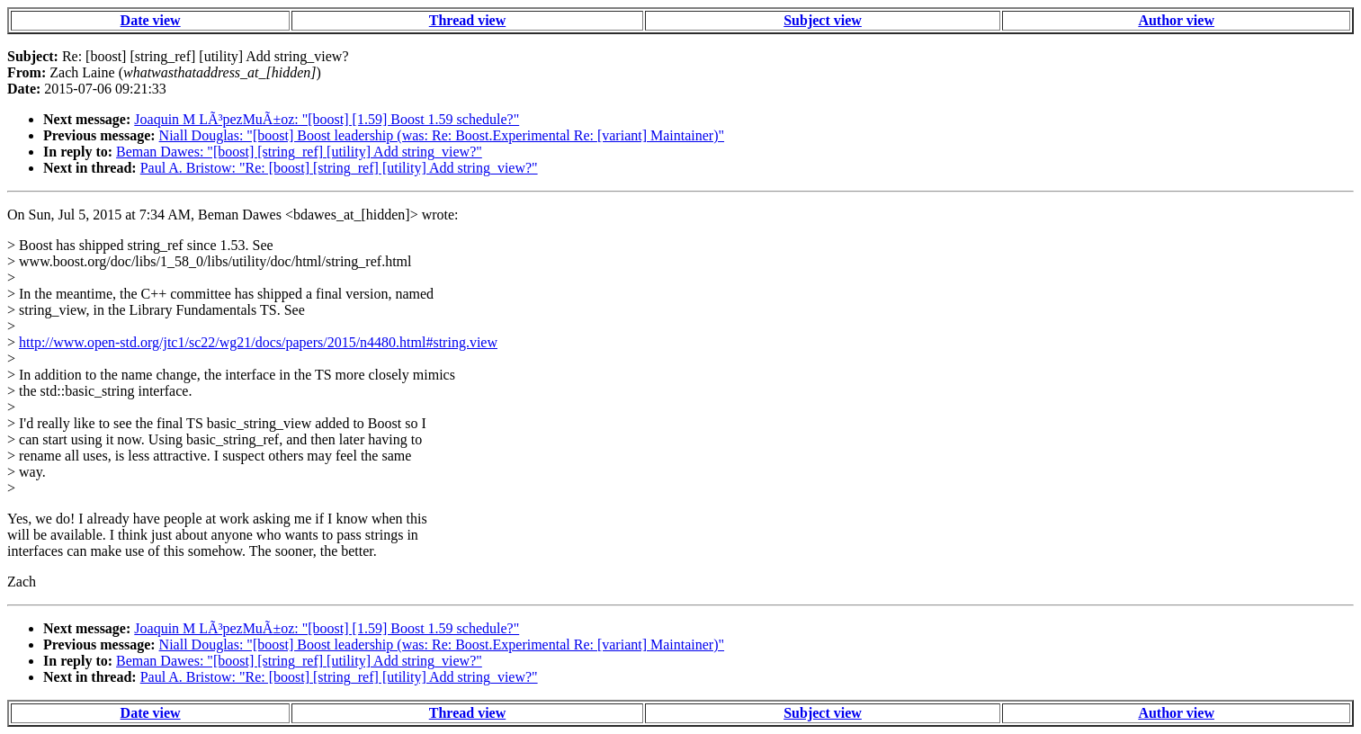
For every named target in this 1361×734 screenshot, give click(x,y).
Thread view (467, 20)
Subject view (822, 20)
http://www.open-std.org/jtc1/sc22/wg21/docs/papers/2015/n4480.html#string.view (258, 342)
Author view (1176, 20)
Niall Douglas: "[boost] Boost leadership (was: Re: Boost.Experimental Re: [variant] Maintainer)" (441, 135)
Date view (151, 20)
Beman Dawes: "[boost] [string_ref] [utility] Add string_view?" (299, 151)
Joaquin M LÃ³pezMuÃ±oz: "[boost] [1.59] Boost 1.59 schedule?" (326, 119)
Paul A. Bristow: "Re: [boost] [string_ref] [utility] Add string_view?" (339, 167)
